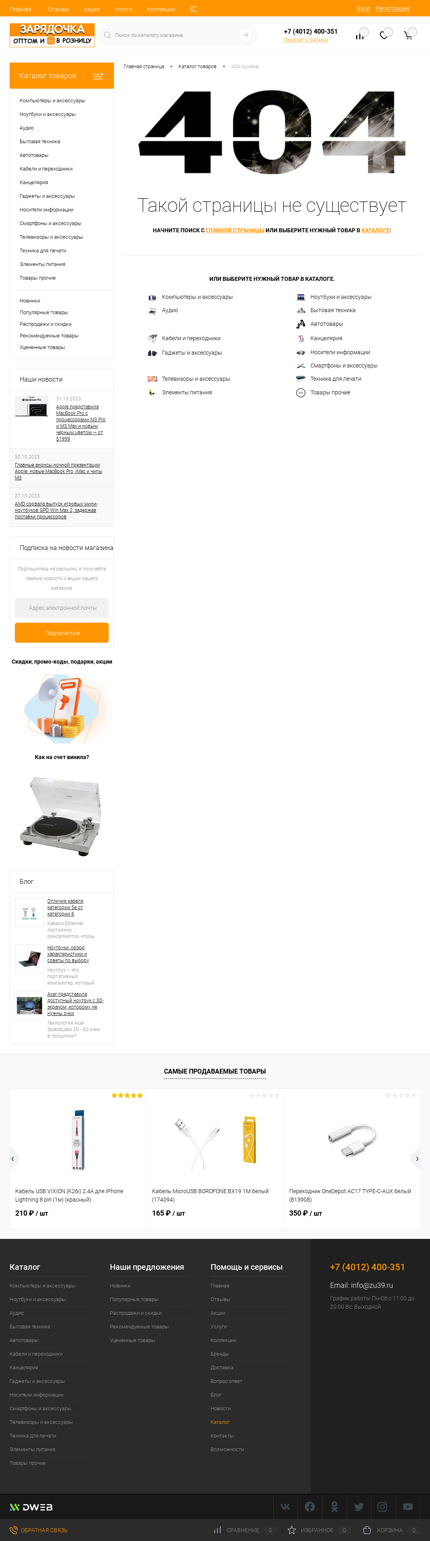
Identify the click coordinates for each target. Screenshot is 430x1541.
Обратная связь (39, 1530)
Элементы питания (180, 393)
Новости (221, 1408)
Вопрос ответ (226, 1381)
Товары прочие (323, 393)
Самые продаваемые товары (215, 1071)
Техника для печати (328, 379)
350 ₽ (305, 1213)
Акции (92, 9)
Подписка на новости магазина (67, 548)
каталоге (375, 230)
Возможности (227, 1449)
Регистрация (393, 8)
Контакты (222, 1436)
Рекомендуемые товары (49, 336)
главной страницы (235, 230)
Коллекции (161, 9)
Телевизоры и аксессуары (189, 379)
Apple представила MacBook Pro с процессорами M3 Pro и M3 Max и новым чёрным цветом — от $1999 (80, 423)
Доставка (222, 1367)
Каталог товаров (61, 76)
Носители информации (333, 352)
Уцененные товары (42, 347)
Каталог (220, 1422)
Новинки (30, 301)
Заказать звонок (306, 40)
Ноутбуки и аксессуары (334, 297)
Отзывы (58, 9)
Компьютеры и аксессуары (190, 297)
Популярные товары (44, 312)
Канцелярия (319, 338)
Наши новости (41, 379)
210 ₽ (31, 1213)
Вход (363, 8)
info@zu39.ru (372, 1285)
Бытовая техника (326, 310)
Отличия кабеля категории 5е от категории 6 (65, 907)
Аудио (163, 311)
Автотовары (319, 324)
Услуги (123, 9)
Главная (20, 9)
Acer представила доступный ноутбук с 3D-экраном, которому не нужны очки (75, 1003)
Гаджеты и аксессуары (185, 353)
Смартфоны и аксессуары (337, 365)
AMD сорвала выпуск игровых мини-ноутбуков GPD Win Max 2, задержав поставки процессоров (56, 510)
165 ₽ (168, 1213)
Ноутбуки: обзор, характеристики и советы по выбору (68, 954)
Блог (27, 881)
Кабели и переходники (184, 338)
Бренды (220, 1354)
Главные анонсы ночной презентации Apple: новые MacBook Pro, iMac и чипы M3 (58, 471)
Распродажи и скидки (45, 324)
